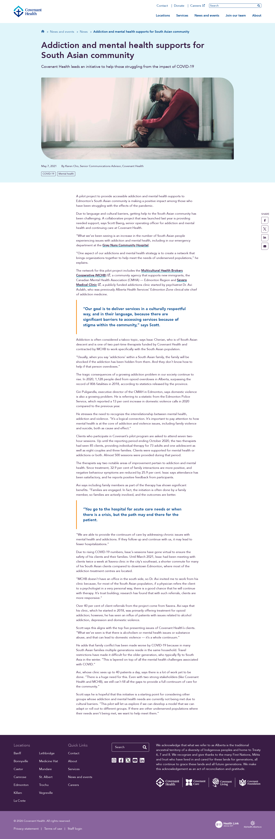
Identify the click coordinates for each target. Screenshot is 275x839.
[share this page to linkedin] (264, 237)
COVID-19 (48, 173)
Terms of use (53, 829)
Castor (18, 769)
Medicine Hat (48, 761)
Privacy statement (26, 829)
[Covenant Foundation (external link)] (248, 782)
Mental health (66, 173)
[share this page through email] (264, 246)
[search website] (258, 5)
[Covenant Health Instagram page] (114, 760)
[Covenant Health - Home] (169, 782)
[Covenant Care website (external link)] (195, 782)
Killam (18, 793)
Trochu (44, 785)
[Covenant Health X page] (128, 760)
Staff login (75, 829)
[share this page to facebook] (264, 220)
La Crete (20, 801)
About (256, 15)
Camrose (20, 777)
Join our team (236, 15)
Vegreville (46, 793)
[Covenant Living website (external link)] (222, 782)
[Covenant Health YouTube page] (135, 760)
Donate (179, 6)
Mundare (45, 769)
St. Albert (45, 777)
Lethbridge (47, 753)
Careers (197, 6)
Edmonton (21, 785)
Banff (17, 753)
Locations (163, 15)
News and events (206, 15)
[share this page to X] (264, 229)
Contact (162, 6)
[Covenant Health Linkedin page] (142, 760)
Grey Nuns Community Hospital (125, 245)
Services (182, 15)
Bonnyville (21, 761)
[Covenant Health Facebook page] (121, 760)
